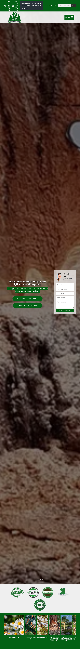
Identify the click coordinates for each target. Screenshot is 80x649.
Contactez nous (27, 305)
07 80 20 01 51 (15, 6)
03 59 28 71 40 (7, 6)
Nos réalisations (27, 299)
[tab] (40, 324)
